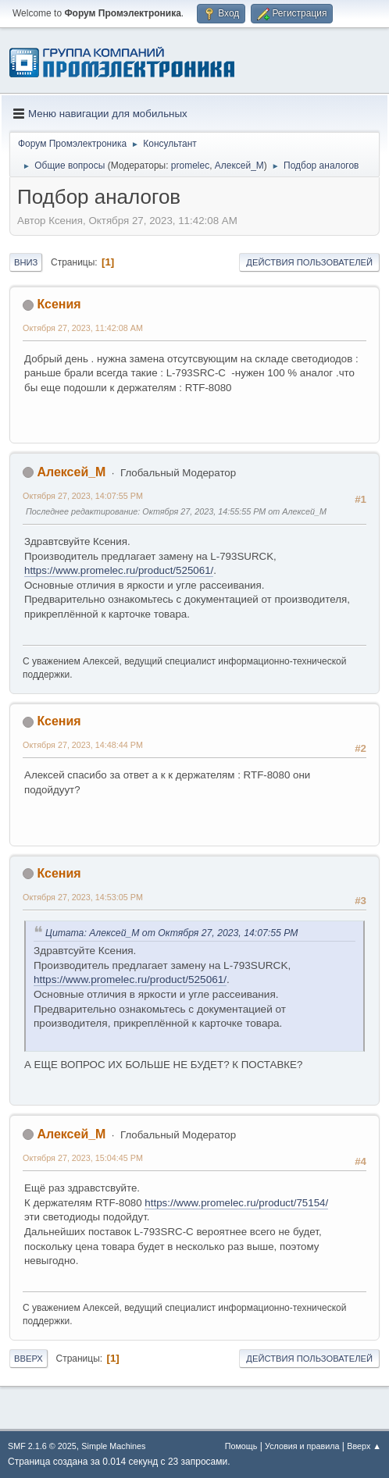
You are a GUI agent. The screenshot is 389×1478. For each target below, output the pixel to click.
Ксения (58, 304)
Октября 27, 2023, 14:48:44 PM (83, 745)
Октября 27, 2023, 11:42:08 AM (83, 328)
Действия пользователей (309, 262)
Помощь (241, 1446)
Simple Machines (113, 1446)
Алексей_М (239, 165)
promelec (190, 165)
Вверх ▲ (364, 1446)
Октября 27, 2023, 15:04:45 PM (83, 1158)
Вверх (28, 1358)
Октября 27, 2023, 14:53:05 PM (83, 897)
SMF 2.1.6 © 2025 (42, 1446)
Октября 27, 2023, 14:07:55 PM (83, 495)
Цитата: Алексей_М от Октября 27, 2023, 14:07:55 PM (171, 933)
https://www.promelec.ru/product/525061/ (118, 570)
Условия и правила (302, 1446)
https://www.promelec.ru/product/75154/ (236, 1203)
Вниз (25, 262)
